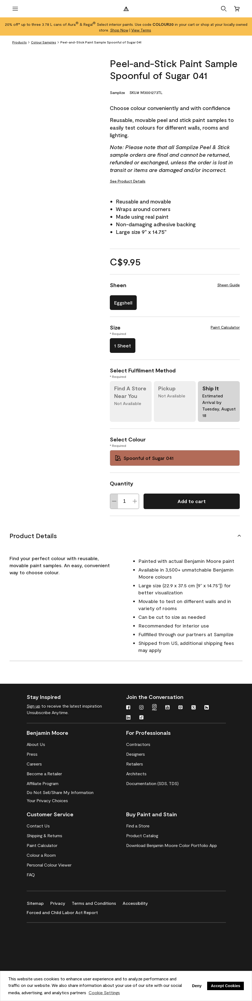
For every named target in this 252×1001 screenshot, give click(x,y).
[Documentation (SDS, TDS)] (152, 783)
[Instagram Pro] (154, 708)
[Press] (32, 754)
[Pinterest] (180, 708)
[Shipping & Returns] (44, 835)
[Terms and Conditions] (97, 902)
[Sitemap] (38, 902)
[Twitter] (193, 708)
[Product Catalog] (142, 835)
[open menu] (15, 8)
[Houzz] (206, 708)
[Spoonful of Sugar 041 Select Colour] (175, 458)
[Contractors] (138, 744)
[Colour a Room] (41, 855)
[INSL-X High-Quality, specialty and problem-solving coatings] (53, 946)
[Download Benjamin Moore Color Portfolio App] (171, 845)
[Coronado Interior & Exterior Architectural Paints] (53, 962)
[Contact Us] (38, 825)
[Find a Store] (138, 825)
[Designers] (135, 754)
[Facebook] (128, 708)
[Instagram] (141, 708)
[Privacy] (61, 902)
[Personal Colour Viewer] (49, 864)
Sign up (33, 705)
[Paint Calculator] (42, 845)
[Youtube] (167, 708)
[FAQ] (31, 874)
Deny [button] (196, 986)
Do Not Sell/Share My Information (60, 792)
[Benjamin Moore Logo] (126, 8)
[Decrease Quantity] (114, 501)
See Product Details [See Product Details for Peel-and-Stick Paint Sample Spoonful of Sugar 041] (127, 181)
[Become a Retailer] (44, 773)
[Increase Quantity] (135, 501)
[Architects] (136, 773)
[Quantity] (124, 501)
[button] (223, 8)
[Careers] (34, 763)
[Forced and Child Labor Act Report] (65, 911)
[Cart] (236, 8)
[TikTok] (141, 718)
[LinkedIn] (128, 718)
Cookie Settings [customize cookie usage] (104, 992)
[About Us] (36, 744)
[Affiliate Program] (42, 783)
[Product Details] (126, 536)
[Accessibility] (138, 902)
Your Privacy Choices (47, 800)
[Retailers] (134, 763)
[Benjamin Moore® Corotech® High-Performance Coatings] (53, 931)
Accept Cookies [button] (225, 986)
